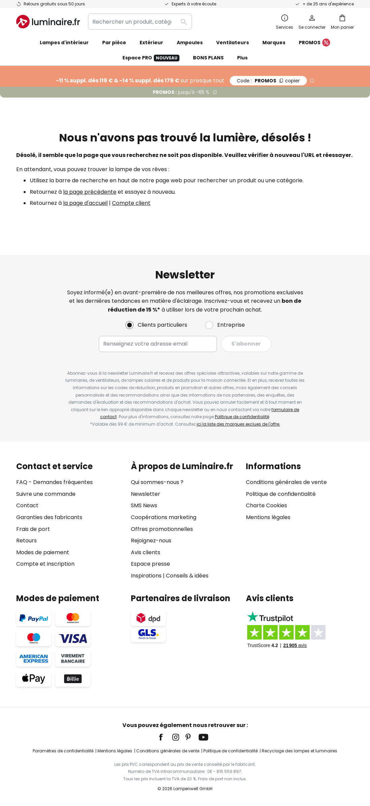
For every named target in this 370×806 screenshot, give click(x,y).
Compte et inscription (45, 564)
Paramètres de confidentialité (63, 751)
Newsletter (145, 494)
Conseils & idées (187, 576)
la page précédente (89, 192)
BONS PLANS (208, 57)
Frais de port (33, 529)
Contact (27, 505)
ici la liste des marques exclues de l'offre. (238, 424)
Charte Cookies (266, 505)
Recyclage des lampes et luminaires (299, 751)
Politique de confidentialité (242, 417)
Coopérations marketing (163, 517)
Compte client (131, 203)
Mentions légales (268, 517)
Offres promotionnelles (162, 529)
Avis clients (145, 552)
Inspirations (146, 576)
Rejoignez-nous (151, 540)
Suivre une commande (46, 494)
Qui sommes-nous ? (157, 482)
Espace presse (150, 564)
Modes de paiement (42, 552)
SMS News (144, 505)
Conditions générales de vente (286, 482)
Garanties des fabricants (49, 517)
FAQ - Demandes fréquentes (54, 482)
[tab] (70, 521)
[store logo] (48, 21)
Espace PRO (150, 57)
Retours (26, 540)
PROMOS (314, 42)
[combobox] (140, 21)
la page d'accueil (85, 203)
